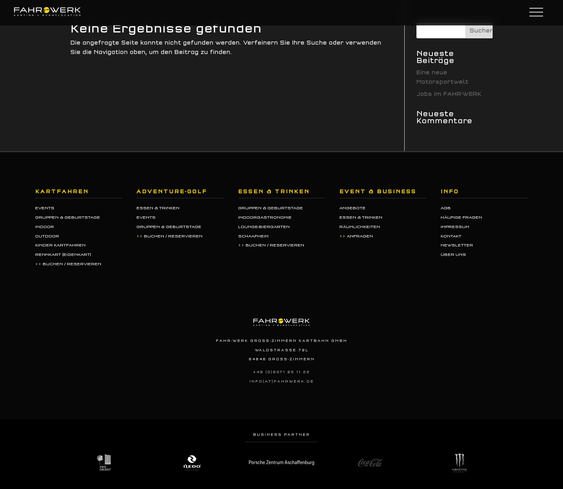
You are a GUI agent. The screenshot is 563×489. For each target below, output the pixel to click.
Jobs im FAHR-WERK (448, 94)
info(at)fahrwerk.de (281, 381)
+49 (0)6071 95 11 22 (281, 372)
